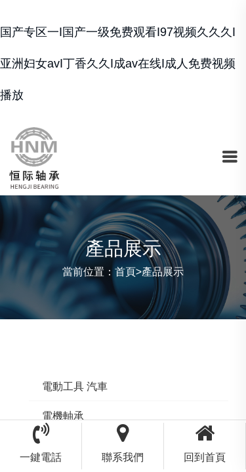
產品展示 (163, 271)
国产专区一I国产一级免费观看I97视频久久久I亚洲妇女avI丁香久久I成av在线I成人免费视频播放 (118, 64)
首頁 (125, 271)
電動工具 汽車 (75, 386)
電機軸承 (63, 416)
